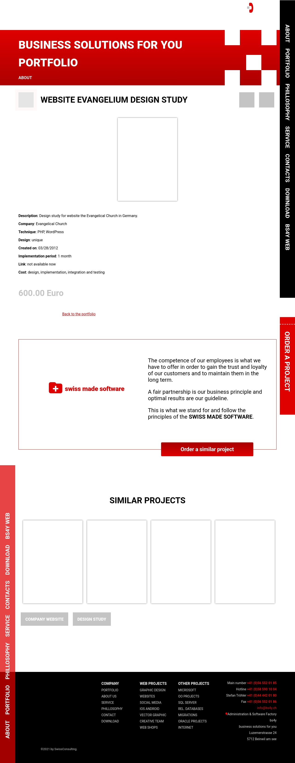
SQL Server (187, 702)
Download (110, 721)
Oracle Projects (192, 721)
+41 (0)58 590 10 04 (262, 689)
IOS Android (149, 709)
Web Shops (149, 727)
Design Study (91, 619)
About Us (109, 696)
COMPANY (110, 683)
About (25, 77)
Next (282, 562)
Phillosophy (112, 709)
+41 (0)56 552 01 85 (262, 683)
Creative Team (152, 721)
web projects (153, 683)
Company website (44, 619)
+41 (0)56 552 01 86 (262, 701)
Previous (12, 562)
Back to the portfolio (79, 314)
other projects (193, 683)
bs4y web (287, 237)
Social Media (151, 702)
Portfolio (109, 690)
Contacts (287, 168)
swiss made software (86, 388)
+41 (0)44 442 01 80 (262, 695)
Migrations (187, 715)
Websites (147, 696)
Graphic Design (152, 690)
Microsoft (187, 690)
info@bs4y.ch (267, 708)
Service (107, 702)
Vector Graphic (153, 715)
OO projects (188, 696)
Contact (108, 715)
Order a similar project (207, 449)
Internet (185, 727)
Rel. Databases (190, 709)
